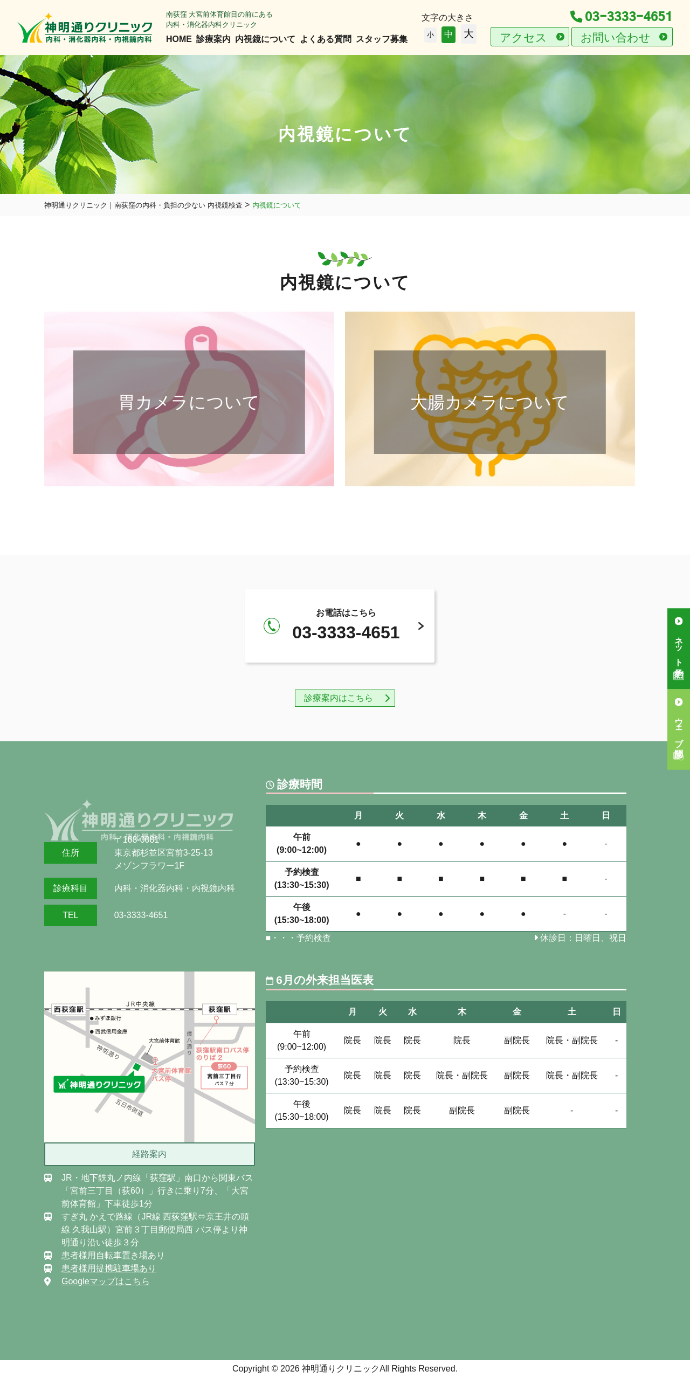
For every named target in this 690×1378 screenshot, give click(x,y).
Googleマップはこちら (105, 1281)
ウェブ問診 (679, 727)
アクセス (523, 37)
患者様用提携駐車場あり (108, 1268)
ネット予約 (679, 647)
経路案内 (149, 1154)
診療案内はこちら (338, 697)
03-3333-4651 (621, 17)
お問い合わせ (616, 37)
